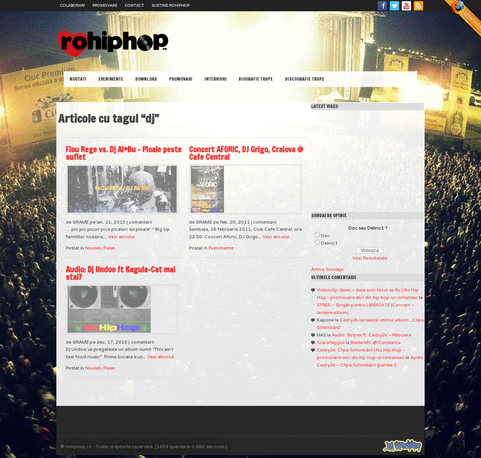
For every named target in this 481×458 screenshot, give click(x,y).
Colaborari (72, 5)
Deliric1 (329, 243)
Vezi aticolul (121, 236)
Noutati (78, 79)
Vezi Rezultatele (369, 258)
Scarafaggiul (331, 342)
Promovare (104, 5)
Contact (134, 5)
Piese (109, 248)
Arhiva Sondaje (327, 269)
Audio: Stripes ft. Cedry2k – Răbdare (371, 335)
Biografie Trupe (256, 79)
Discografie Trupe (304, 79)
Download (146, 79)
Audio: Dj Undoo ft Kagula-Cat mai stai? (120, 273)
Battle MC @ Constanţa (376, 342)
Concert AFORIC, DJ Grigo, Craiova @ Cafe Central (246, 153)
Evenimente (110, 79)
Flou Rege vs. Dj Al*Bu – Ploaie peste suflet (124, 153)
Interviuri (215, 79)
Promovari (180, 79)
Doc (325, 235)
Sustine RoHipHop (170, 5)
